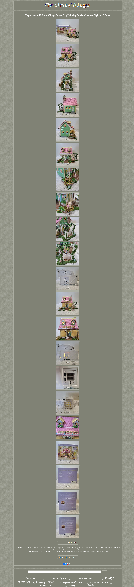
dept (34, 582)
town (80, 582)
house (105, 582)
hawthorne (31, 578)
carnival (43, 585)
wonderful (60, 586)
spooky (111, 583)
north (66, 586)
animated (95, 582)
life (102, 579)
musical (58, 583)
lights (78, 586)
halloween (83, 579)
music (75, 579)
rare (55, 578)
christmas (24, 582)
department (69, 582)
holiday (72, 585)
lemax (50, 582)
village (109, 578)
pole (70, 579)
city (39, 579)
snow (91, 578)
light (43, 579)
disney (97, 579)
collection (90, 585)
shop (116, 583)
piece (55, 586)
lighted (63, 578)
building (42, 583)
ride (82, 586)
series (50, 586)
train (23, 579)
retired (49, 579)
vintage (86, 583)
